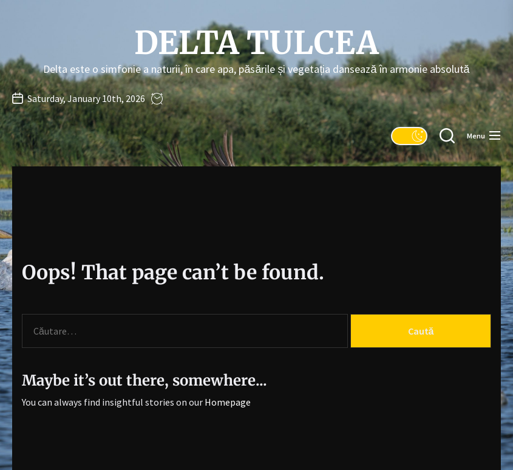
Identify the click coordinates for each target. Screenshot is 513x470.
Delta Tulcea (256, 43)
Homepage (228, 402)
